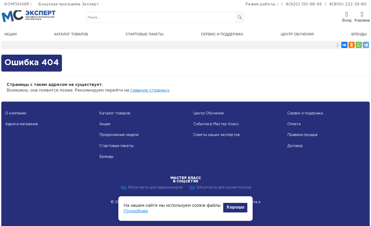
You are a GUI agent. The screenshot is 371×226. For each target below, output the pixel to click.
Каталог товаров (71, 34)
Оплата (294, 124)
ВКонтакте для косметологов (220, 187)
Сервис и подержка (305, 113)
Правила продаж (302, 134)
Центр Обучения (208, 113)
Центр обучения (297, 34)
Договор (295, 146)
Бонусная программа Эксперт (68, 4)
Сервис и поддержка (222, 34)
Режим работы (260, 4)
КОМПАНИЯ (16, 4)
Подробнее (136, 211)
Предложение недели (119, 134)
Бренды (359, 34)
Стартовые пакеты (144, 34)
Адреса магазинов (21, 124)
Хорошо (235, 207)
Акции (10, 34)
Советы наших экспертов (216, 134)
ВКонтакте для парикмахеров (151, 187)
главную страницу (149, 90)
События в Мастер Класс (216, 124)
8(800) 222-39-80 (348, 4)
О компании (15, 113)
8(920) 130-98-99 (304, 4)
